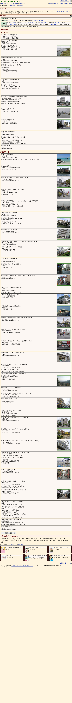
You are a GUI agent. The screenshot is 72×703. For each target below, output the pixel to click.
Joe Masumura (29, 698)
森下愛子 (57, 22)
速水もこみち (12, 24)
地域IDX (21, 3)
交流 (70, 3)
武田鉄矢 (44, 22)
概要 (66, 3)
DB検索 (61, 3)
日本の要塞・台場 (62, 11)
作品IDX (9, 3)
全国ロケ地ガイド (17, 698)
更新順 (51, 3)
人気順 (56, 3)
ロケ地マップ (13, 5)
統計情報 (20, 5)
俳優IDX (15, 3)
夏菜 (13, 22)
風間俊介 (30, 22)
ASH (23, 698)
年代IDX (3, 3)
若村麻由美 (54, 24)
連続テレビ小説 (38, 20)
